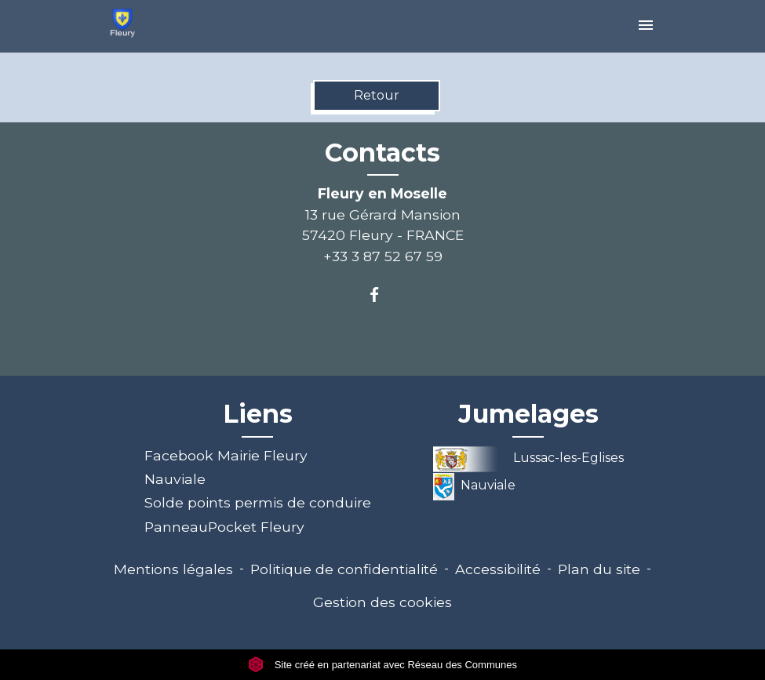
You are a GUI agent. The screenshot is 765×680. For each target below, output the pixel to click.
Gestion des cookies (382, 602)
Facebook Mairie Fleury (226, 455)
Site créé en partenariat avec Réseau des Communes (382, 665)
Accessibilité (498, 569)
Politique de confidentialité (344, 569)
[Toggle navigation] (645, 26)
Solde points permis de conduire (257, 502)
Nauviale (175, 479)
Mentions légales (173, 569)
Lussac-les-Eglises (529, 457)
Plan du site (599, 569)
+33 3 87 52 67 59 (383, 256)
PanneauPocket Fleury (224, 526)
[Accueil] (122, 23)
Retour (376, 95)
